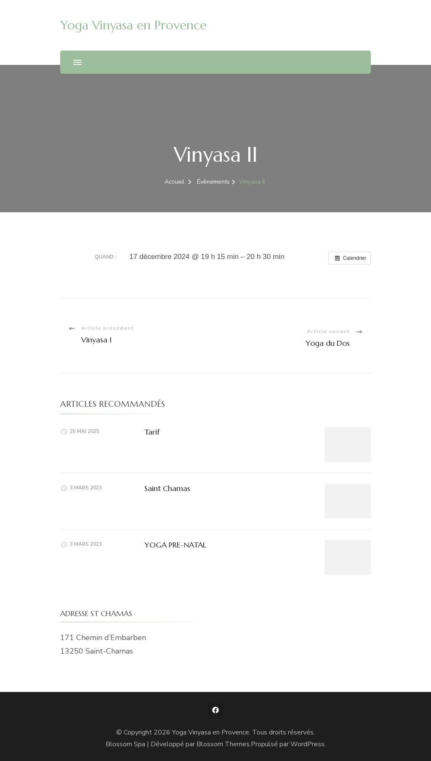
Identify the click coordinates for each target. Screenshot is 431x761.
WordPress (307, 744)
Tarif (152, 432)
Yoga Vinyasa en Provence (133, 25)
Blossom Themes (223, 744)
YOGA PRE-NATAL (175, 545)
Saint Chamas (167, 488)
